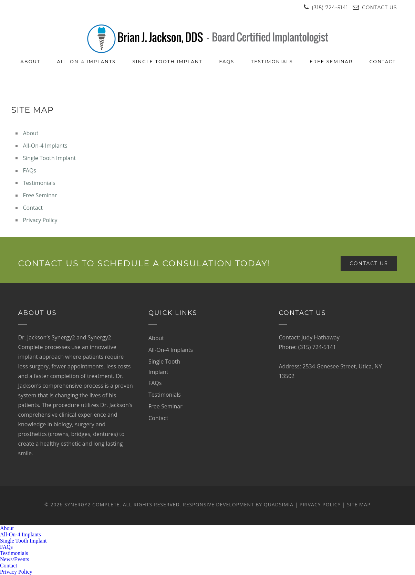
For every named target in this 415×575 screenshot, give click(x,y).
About (30, 61)
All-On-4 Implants (86, 61)
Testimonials (272, 61)
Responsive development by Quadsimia (238, 504)
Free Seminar (331, 61)
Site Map (359, 504)
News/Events (14, 559)
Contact (383, 61)
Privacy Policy (40, 220)
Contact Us (379, 7)
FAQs (226, 61)
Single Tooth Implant (167, 61)
